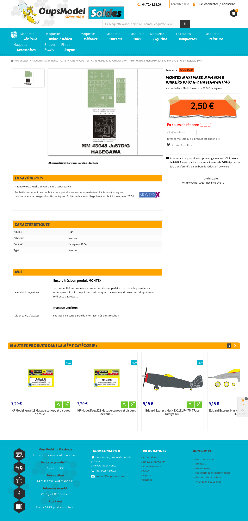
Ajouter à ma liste (179, 145)
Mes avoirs (199, 464)
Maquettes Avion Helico (44, 60)
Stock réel (55, 501)
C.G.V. (145, 470)
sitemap (146, 479)
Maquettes (22, 60)
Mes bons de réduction (206, 477)
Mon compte (202, 451)
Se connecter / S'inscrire (217, 4)
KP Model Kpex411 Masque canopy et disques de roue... (41, 412)
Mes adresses (201, 468)
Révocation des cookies (206, 481)
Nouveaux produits (153, 462)
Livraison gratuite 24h (55, 462)
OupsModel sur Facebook (55, 449)
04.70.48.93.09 (151, 4)
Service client (55, 475)
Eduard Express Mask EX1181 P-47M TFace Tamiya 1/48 (172, 412)
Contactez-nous (180, 4)
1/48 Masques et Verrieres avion (110, 60)
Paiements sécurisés (55, 488)
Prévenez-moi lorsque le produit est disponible (193, 138)
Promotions (149, 457)
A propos (147, 475)
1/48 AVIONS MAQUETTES (75, 60)
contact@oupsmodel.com (111, 476)
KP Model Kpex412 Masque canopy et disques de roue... (106, 412)
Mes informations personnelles (211, 472)
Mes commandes (203, 459)
